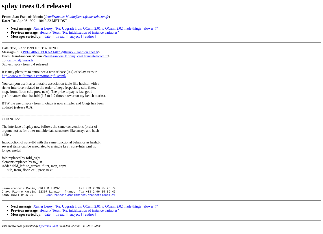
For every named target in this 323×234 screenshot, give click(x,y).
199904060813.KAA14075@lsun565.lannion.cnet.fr (60, 52)
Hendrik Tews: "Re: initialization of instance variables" (79, 32)
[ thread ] (60, 36)
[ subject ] (75, 36)
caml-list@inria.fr (20, 60)
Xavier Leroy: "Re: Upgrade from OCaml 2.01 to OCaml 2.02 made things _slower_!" (95, 28)
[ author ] (89, 36)
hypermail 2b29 (48, 228)
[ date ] (47, 36)
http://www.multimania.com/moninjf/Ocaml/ (34, 76)
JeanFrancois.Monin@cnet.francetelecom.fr (76, 56)
